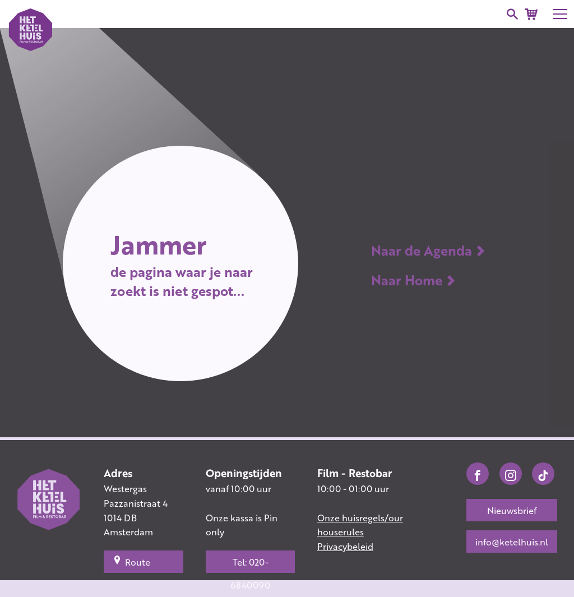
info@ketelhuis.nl (511, 541)
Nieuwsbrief (511, 510)
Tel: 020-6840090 (250, 564)
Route (131, 561)
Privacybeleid (345, 546)
